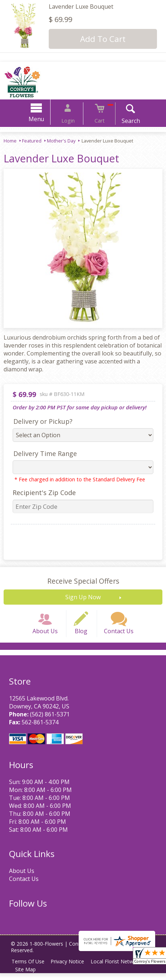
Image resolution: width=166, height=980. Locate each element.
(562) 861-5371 (48, 721)
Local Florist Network (121, 968)
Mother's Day (61, 140)
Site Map (26, 976)
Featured (32, 140)
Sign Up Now (83, 597)
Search (123, 121)
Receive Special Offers (83, 581)
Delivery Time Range (41, 453)
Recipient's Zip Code (40, 492)
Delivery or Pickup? (39, 421)
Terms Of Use (29, 968)
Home (10, 140)
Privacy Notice (71, 968)
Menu (44, 119)
